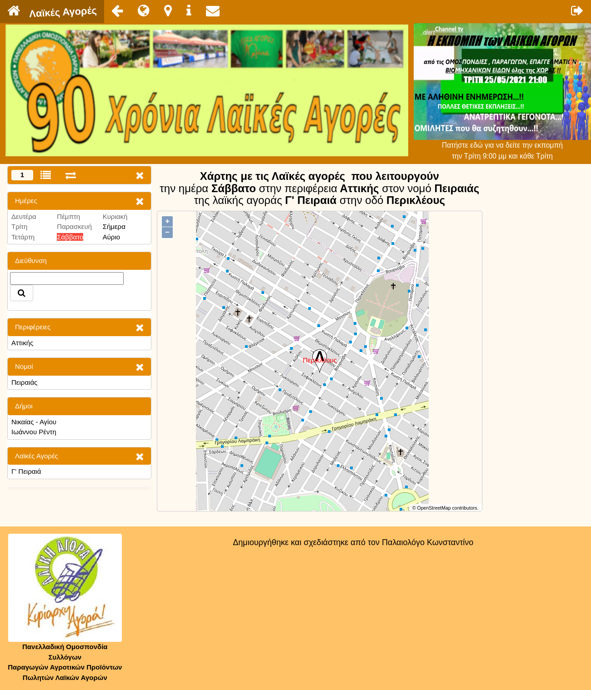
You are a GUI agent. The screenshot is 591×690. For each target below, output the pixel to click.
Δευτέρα (23, 216)
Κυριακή (115, 216)
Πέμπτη (68, 216)
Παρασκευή (74, 226)
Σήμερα (114, 226)
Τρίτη (19, 226)
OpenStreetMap (434, 508)
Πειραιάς (24, 382)
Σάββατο (70, 237)
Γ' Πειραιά (26, 471)
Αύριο (111, 237)
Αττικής (22, 343)
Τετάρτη (23, 237)
